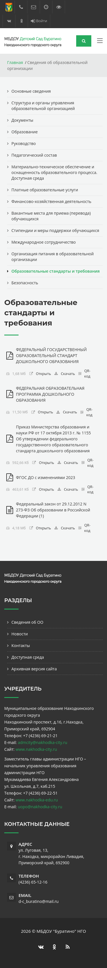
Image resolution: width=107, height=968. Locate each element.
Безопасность (24, 282)
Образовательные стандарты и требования (55, 271)
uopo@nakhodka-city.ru (40, 806)
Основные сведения (31, 91)
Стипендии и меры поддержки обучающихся (55, 230)
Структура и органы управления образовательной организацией (43, 105)
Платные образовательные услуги (44, 189)
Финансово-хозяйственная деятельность (51, 201)
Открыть (43, 373)
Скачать (68, 373)
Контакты (20, 645)
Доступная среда (27, 657)
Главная (15, 62)
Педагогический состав (34, 155)
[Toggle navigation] (100, 41)
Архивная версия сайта (34, 668)
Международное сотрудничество (43, 242)
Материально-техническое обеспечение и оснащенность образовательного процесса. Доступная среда (54, 172)
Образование (24, 131)
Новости (19, 634)
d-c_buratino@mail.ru (38, 901)
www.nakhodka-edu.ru (36, 800)
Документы (22, 120)
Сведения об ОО (27, 622)
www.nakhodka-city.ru (36, 749)
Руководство (23, 143)
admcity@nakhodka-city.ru (42, 742)
